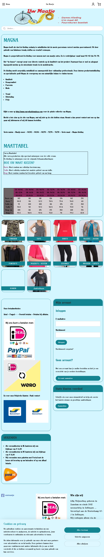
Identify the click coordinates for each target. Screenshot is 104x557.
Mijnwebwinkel (82, 551)
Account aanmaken (65, 378)
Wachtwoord (60, 330)
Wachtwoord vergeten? (64, 349)
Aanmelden (62, 406)
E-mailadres (60, 319)
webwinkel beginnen (57, 551)
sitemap (41, 551)
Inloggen (61, 342)
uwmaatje (7, 495)
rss (47, 551)
